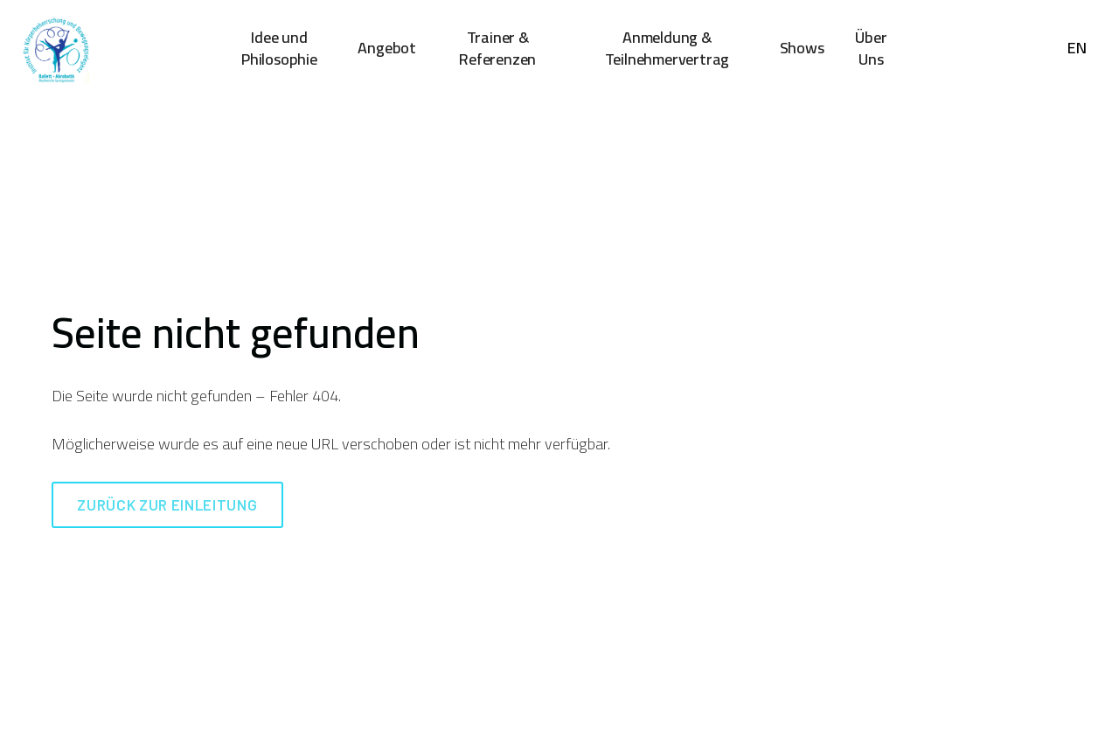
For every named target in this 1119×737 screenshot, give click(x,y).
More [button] (874, 47)
